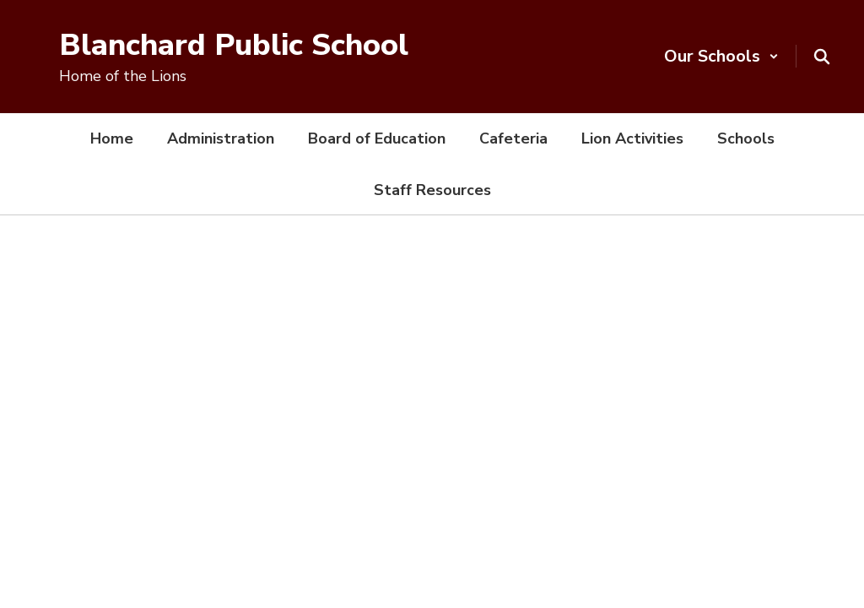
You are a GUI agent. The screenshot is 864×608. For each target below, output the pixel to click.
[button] (721, 56)
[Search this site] (821, 56)
